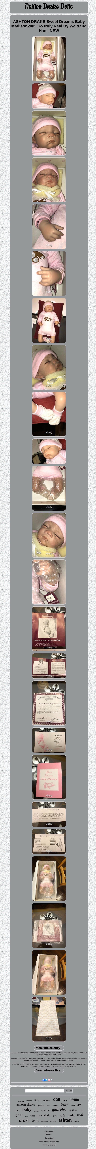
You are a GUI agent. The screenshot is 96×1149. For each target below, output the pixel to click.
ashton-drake (25, 1104)
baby (26, 1109)
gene (19, 1114)
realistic (73, 1110)
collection (21, 1101)
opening (41, 1105)
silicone (36, 1111)
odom (48, 1105)
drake (24, 1120)
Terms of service (49, 1145)
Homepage (49, 1131)
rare (65, 1100)
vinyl (73, 1105)
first (55, 1115)
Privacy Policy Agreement (49, 1141)
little (37, 1100)
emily (82, 1111)
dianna (55, 1105)
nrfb (62, 1115)
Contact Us (49, 1138)
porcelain (44, 1115)
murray (44, 1121)
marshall (45, 1110)
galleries (59, 1109)
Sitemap (49, 1134)
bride (32, 1115)
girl (80, 1104)
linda (71, 1115)
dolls (35, 1121)
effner (76, 1122)
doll (56, 1099)
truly (64, 1104)
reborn (46, 1100)
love (26, 1116)
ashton (65, 1120)
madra (29, 1101)
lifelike (74, 1100)
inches (53, 1121)
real (80, 1115)
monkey (17, 1111)
